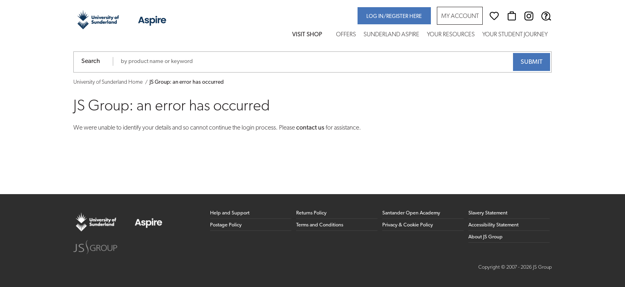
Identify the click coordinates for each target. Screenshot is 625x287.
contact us (310, 128)
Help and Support (230, 213)
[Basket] (511, 16)
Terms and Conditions (319, 225)
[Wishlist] (494, 16)
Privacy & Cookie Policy (407, 225)
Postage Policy (226, 225)
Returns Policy (311, 213)
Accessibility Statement (493, 225)
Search (90, 61)
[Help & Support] (546, 16)
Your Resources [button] (451, 35)
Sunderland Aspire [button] (391, 35)
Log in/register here (394, 16)
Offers (346, 35)
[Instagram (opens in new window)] (529, 16)
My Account (460, 17)
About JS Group (485, 237)
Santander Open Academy (411, 213)
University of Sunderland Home (108, 82)
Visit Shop (307, 35)
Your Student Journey (515, 35)
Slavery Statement (487, 213)
